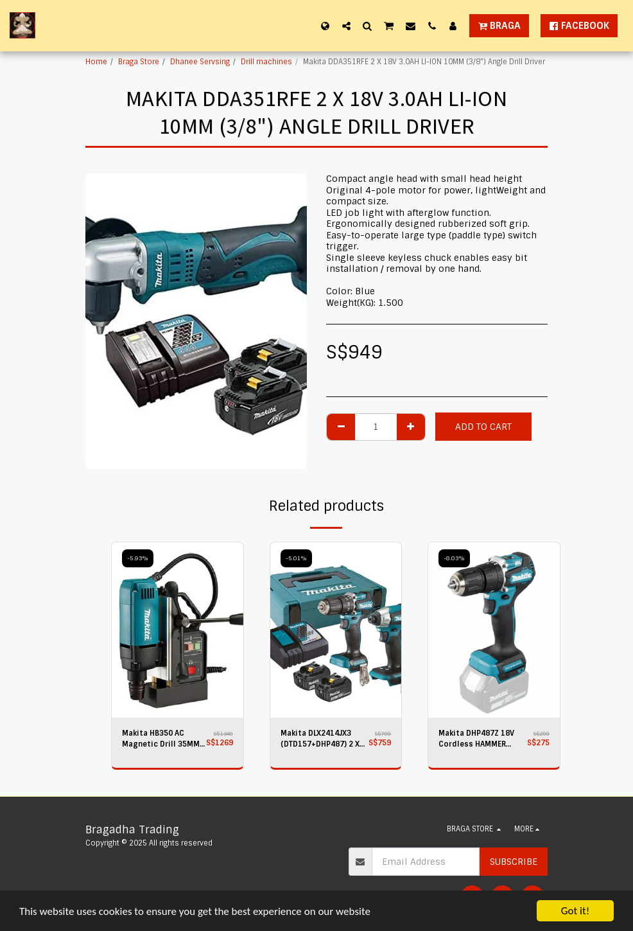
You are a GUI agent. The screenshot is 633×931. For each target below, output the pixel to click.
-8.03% (454, 558)
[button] (346, 26)
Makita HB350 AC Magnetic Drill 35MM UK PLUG (161, 739)
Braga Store (138, 61)
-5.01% (296, 558)
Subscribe (513, 861)
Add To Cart (483, 426)
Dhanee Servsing (200, 61)
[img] (177, 630)
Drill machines (266, 61)
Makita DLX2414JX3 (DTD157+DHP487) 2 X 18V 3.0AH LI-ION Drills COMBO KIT (322, 739)
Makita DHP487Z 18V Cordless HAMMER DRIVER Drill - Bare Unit (481, 739)
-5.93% (137, 558)
